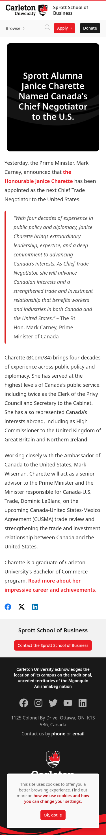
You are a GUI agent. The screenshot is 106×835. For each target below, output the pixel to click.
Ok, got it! (53, 815)
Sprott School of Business (70, 10)
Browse (13, 28)
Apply (62, 28)
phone (59, 734)
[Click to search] (47, 28)
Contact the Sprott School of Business (53, 645)
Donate (90, 28)
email (78, 734)
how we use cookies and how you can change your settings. (56, 798)
